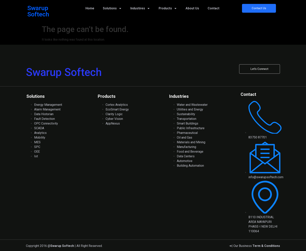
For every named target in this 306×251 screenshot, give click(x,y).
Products (168, 8)
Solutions (112, 8)
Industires (140, 8)
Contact (213, 8)
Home (89, 8)
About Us (192, 8)
